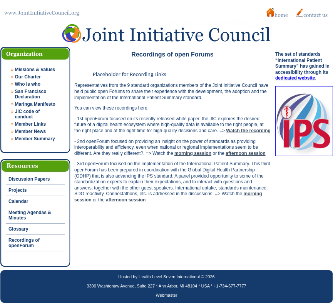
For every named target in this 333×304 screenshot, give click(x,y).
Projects (17, 190)
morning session (192, 153)
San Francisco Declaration (29, 94)
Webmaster (166, 295)
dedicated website (295, 78)
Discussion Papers (29, 179)
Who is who (28, 84)
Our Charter (28, 77)
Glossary (18, 229)
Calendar (18, 201)
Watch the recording (248, 130)
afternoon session (245, 153)
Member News (30, 131)
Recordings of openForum (24, 243)
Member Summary (35, 138)
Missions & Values (35, 69)
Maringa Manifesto (35, 104)
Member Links (30, 124)
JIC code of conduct (25, 114)
